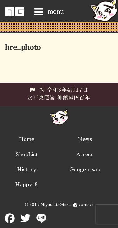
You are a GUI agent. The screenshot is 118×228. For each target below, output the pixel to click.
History (26, 169)
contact (83, 205)
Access (84, 154)
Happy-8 (26, 184)
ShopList (26, 154)
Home (26, 139)
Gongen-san (85, 169)
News (85, 139)
